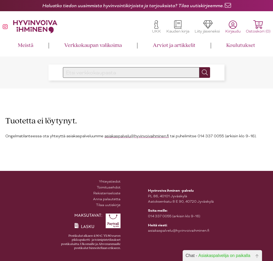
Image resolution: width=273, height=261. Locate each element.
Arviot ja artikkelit (174, 45)
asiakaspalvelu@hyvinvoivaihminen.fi (137, 136)
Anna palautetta (107, 199)
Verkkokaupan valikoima (93, 45)
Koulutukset (240, 45)
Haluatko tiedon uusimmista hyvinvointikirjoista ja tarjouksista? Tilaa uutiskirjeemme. (133, 6)
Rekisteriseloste (107, 193)
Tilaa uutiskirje (108, 205)
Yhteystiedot (110, 181)
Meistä (25, 45)
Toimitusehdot (109, 187)
